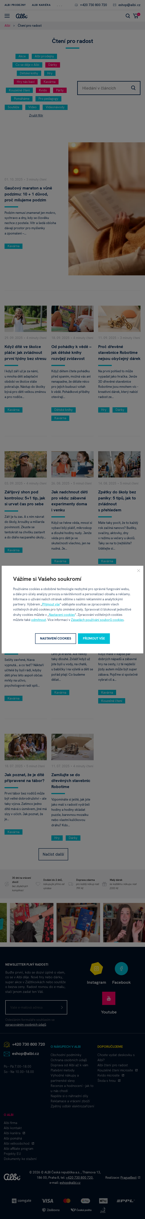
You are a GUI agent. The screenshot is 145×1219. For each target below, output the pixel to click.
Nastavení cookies (62, 615)
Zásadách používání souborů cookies (97, 620)
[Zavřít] (138, 570)
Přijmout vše (51, 604)
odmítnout (38, 620)
